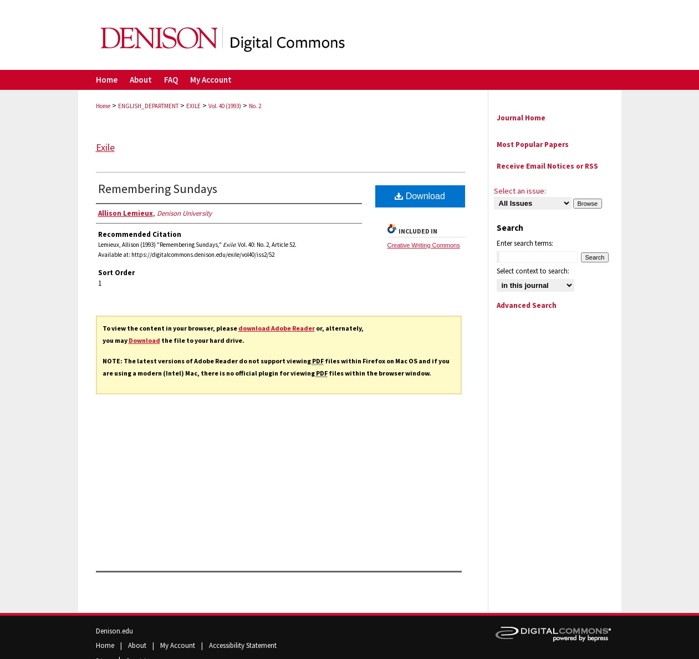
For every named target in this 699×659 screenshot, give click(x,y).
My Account (178, 645)
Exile (105, 147)
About (138, 645)
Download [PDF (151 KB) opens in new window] (420, 196)
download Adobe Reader (276, 328)
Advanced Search (527, 305)
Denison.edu (114, 631)
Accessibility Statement (243, 645)
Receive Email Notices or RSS (547, 166)
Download (144, 340)
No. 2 (255, 106)
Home (103, 106)
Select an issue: (520, 191)
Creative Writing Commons (423, 245)
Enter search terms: (525, 243)
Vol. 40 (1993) (224, 106)
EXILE (193, 106)
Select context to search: (533, 271)
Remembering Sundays (157, 188)
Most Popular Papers (533, 144)
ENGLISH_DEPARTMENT (148, 106)
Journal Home (521, 118)
